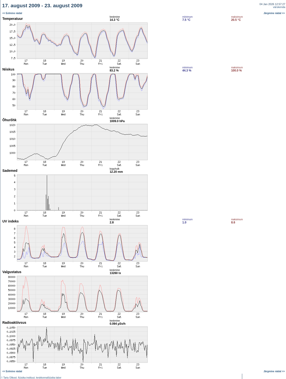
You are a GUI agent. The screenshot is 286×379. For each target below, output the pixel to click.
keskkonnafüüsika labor (48, 377)
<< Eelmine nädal (12, 13)
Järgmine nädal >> (274, 13)
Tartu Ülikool (10, 377)
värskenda (279, 7)
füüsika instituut (26, 377)
